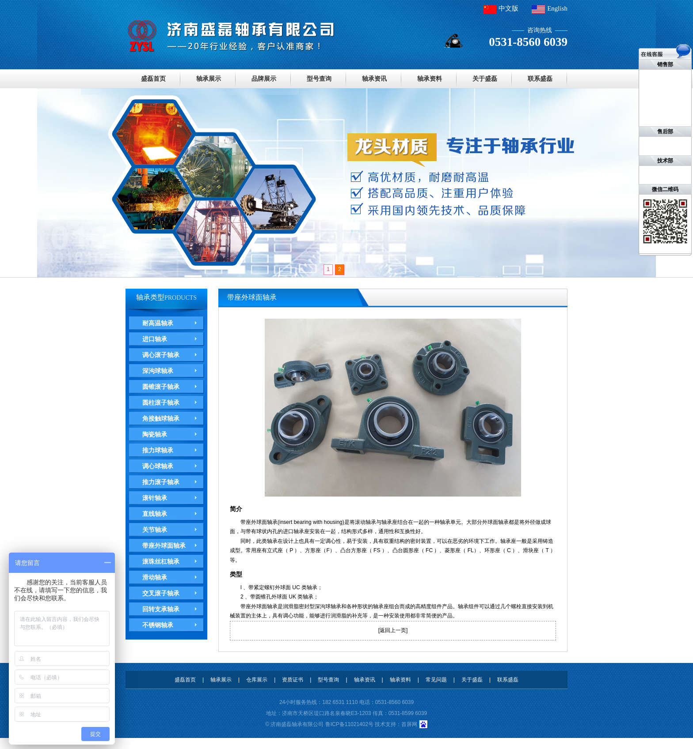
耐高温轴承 (157, 323)
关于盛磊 (484, 78)
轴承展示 (208, 78)
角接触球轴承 (160, 418)
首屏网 (409, 724)
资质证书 (292, 680)
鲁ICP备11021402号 (349, 724)
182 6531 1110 (340, 702)
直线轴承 (154, 513)
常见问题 (436, 680)
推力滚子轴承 (160, 482)
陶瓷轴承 (154, 434)
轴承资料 (429, 78)
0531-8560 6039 (394, 702)
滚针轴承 (154, 497)
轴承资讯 (374, 78)
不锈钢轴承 (157, 625)
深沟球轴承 (157, 370)
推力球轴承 (157, 450)
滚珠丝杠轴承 (160, 561)
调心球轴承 (157, 466)
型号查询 (319, 78)
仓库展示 (256, 680)
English (557, 8)
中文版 (508, 8)
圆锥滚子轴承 (160, 386)
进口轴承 (154, 339)
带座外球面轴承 (164, 545)
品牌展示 (263, 78)
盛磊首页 (153, 78)
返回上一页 (393, 630)
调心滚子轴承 (160, 354)
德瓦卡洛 (4, 743)
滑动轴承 (154, 577)
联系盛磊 (540, 78)
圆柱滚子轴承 (160, 402)
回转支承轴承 (160, 609)
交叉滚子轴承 (160, 593)
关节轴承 (154, 529)
